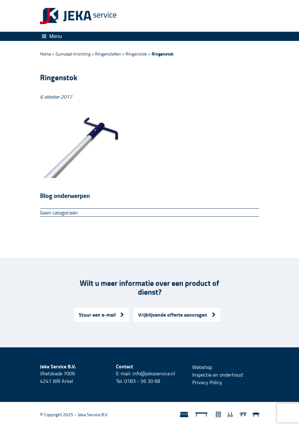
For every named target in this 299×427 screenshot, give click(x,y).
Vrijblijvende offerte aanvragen (176, 314)
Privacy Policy (207, 382)
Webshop (202, 367)
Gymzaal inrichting (73, 54)
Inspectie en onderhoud (217, 374)
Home (45, 54)
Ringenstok (136, 54)
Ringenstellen (108, 54)
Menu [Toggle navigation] (52, 36)
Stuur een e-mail (101, 314)
